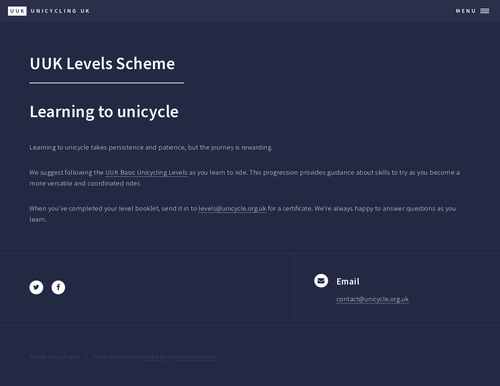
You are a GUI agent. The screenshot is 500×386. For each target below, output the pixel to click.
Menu (466, 10)
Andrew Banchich (196, 356)
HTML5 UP (154, 356)
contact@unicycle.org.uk (372, 299)
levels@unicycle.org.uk (232, 208)
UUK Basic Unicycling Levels (146, 172)
